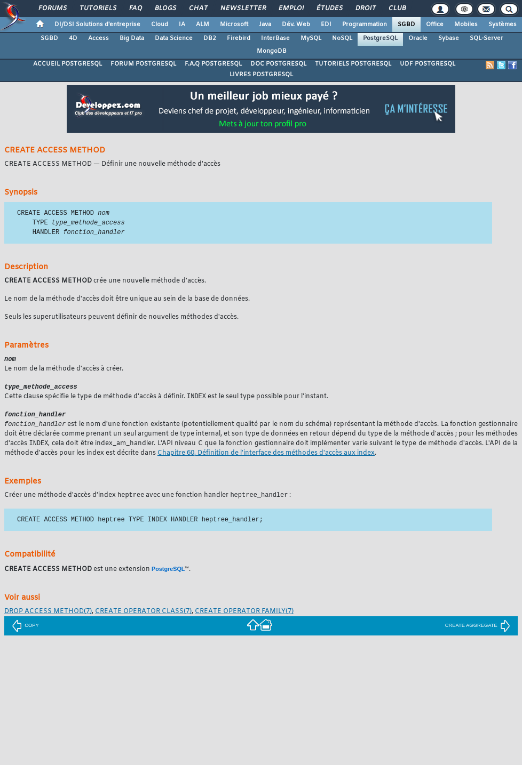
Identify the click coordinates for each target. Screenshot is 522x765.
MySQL (310, 38)
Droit (365, 8)
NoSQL (342, 38)
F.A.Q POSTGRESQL (213, 64)
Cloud (159, 24)
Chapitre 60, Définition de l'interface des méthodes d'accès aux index (266, 458)
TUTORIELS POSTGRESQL (353, 64)
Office (435, 24)
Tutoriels (97, 8)
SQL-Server (486, 38)
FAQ (135, 8)
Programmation (364, 24)
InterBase (275, 38)
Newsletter (242, 8)
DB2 (209, 38)
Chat (197, 8)
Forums (52, 8)
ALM (202, 24)
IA (182, 24)
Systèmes (502, 24)
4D (73, 38)
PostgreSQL (380, 38)
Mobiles (466, 24)
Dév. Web (296, 24)
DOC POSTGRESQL (278, 64)
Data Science (174, 38)
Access (98, 38)
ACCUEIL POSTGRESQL (67, 64)
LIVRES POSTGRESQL (261, 74)
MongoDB (272, 51)
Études (329, 8)
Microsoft (234, 24)
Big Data (132, 38)
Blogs (165, 8)
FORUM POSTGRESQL (143, 64)
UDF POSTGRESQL (427, 64)
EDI (326, 24)
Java (265, 24)
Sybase (448, 38)
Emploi (290, 8)
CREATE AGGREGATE (477, 630)
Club (396, 8)
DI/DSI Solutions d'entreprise (97, 24)
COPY (25, 630)
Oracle (418, 38)
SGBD (406, 24)
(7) (48, 617)
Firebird (238, 38)
